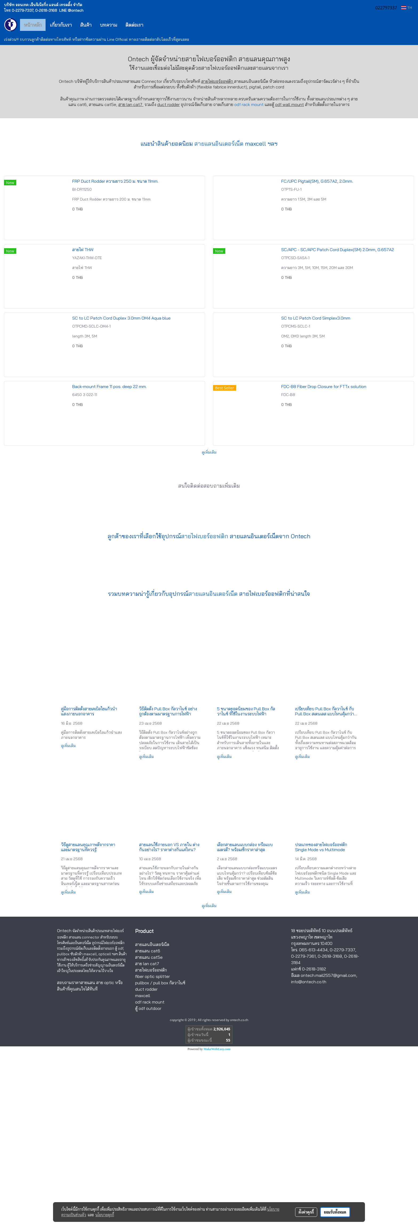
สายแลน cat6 (147, 1123)
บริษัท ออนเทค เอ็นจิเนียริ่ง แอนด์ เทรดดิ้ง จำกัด (43, 4)
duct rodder (168, 104)
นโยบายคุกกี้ (104, 1214)
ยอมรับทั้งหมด (335, 1212)
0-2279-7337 (342, 1122)
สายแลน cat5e (149, 1129)
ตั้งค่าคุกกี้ (306, 1212)
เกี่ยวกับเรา (61, 25)
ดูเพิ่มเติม (209, 624)
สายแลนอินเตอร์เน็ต (218, 316)
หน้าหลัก (33, 25)
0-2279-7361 (303, 1128)
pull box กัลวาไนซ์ (169, 1155)
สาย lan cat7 (147, 1136)
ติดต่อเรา (134, 25)
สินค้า (86, 25)
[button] (155, 25)
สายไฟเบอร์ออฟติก (222, 67)
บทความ (108, 25)
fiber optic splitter (152, 1148)
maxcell (142, 1167)
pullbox (142, 1155)
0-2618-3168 (330, 1128)
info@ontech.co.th (308, 1154)
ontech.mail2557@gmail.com (328, 1147)
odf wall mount (289, 104)
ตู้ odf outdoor (148, 1180)
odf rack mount (249, 104)
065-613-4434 (313, 1122)
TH (406, 7)
